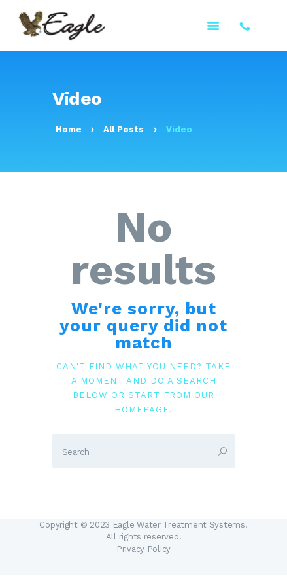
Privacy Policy (143, 549)
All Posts (123, 129)
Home (69, 129)
